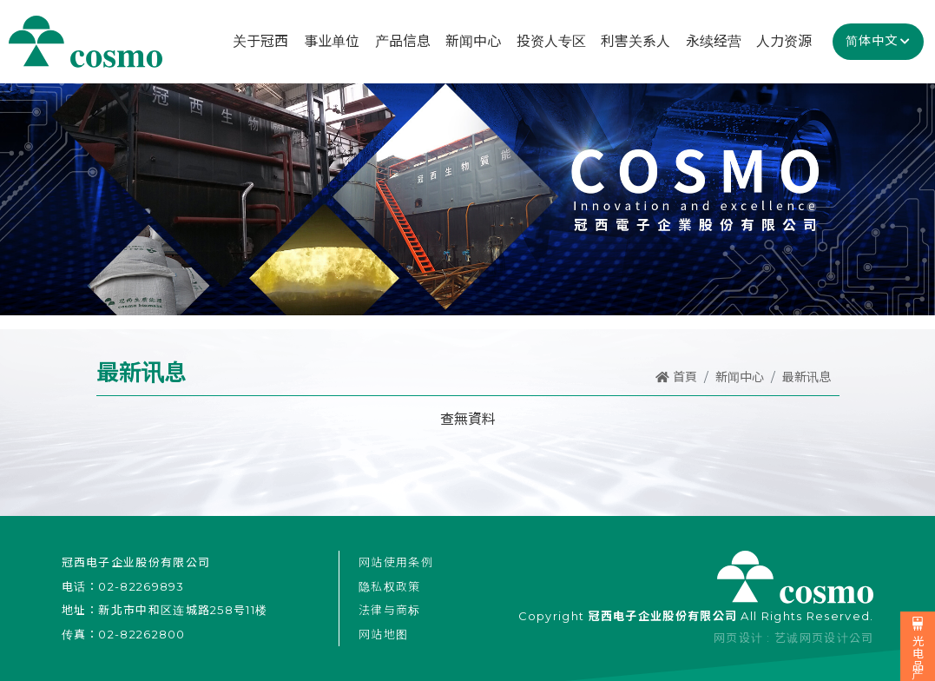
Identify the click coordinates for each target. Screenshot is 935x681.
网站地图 (383, 634)
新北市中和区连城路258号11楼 (182, 610)
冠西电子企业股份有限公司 (85, 42)
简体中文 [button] (872, 41)
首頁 (676, 377)
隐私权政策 (390, 586)
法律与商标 (390, 610)
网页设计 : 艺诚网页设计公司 (794, 638)
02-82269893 (141, 586)
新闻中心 (739, 377)
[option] (467, 198)
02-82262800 (141, 634)
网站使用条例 (396, 562)
